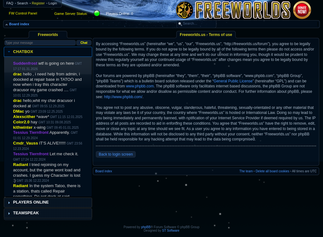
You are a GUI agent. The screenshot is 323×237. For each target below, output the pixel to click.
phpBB (145, 227)
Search (22, 3)
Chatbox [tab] (19, 51)
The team (246, 171)
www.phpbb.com (140, 86)
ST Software (170, 230)
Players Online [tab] (27, 202)
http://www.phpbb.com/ (123, 97)
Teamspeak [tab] (22, 213)
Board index (19, 24)
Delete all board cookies (272, 171)
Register (38, 3)
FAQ (9, 3)
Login (53, 3)
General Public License (233, 81)
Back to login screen (116, 154)
